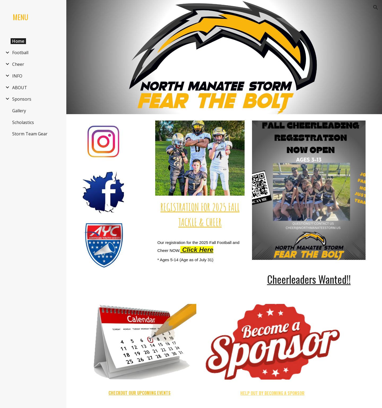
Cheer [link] (18, 64)
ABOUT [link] (19, 88)
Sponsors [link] (21, 99)
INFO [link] (17, 76)
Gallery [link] (19, 111)
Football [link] (20, 52)
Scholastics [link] (23, 122)
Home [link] (18, 41)
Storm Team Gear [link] (29, 134)
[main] (200, 214)
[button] (375, 7)
